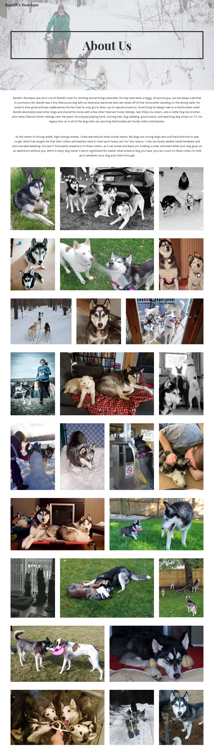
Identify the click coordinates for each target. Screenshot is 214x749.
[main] (107, 45)
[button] (210, 5)
